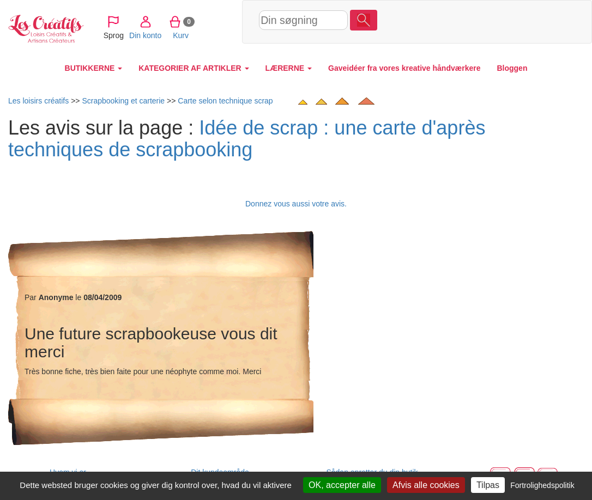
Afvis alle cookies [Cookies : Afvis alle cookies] (426, 485)
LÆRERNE (288, 68)
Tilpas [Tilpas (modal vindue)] (487, 485)
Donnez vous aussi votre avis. (296, 203)
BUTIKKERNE (94, 68)
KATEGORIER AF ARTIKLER (193, 68)
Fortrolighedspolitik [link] (542, 485)
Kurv (482, 21)
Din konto (447, 21)
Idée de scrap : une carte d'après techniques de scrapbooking (246, 139)
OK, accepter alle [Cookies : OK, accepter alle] (342, 485)
